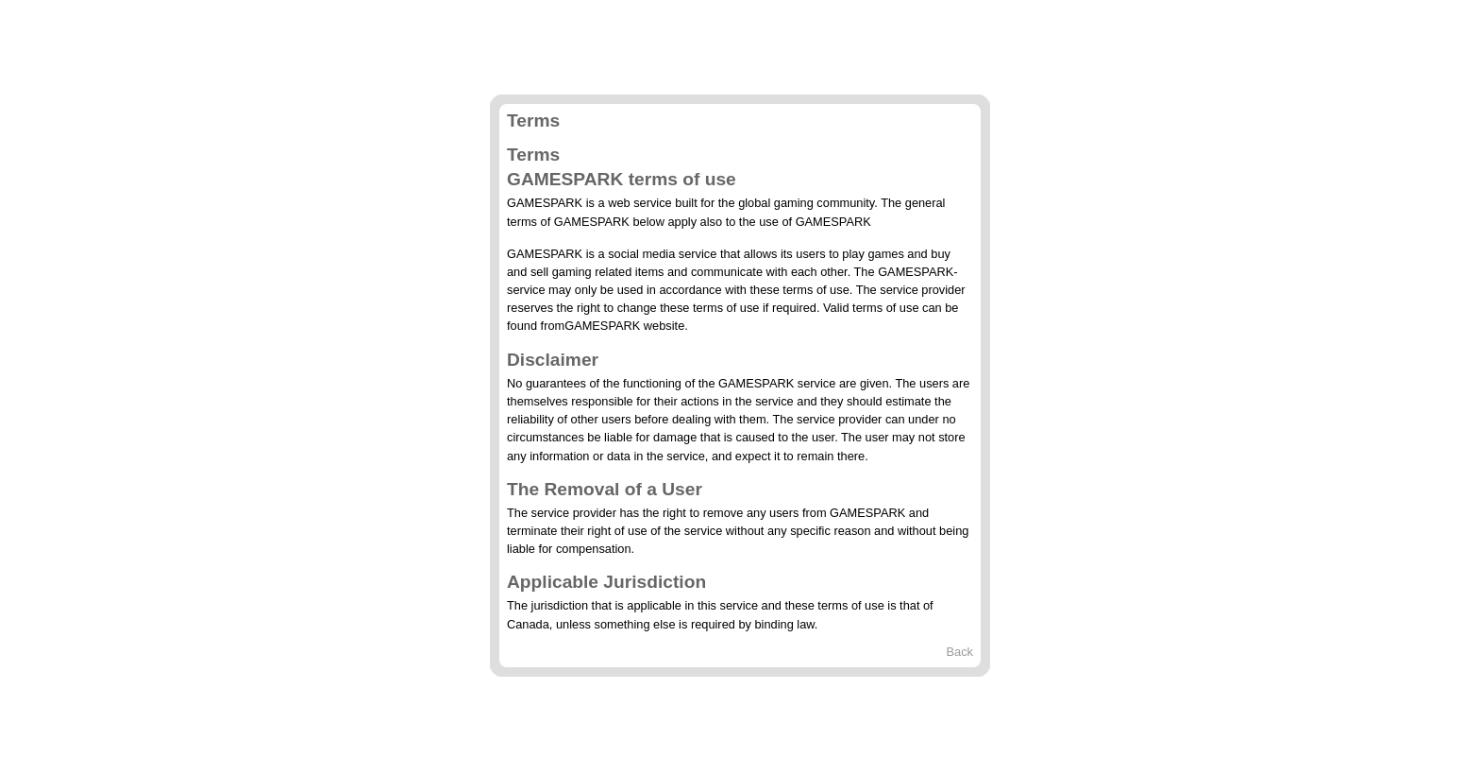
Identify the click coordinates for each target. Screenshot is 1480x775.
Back (960, 652)
